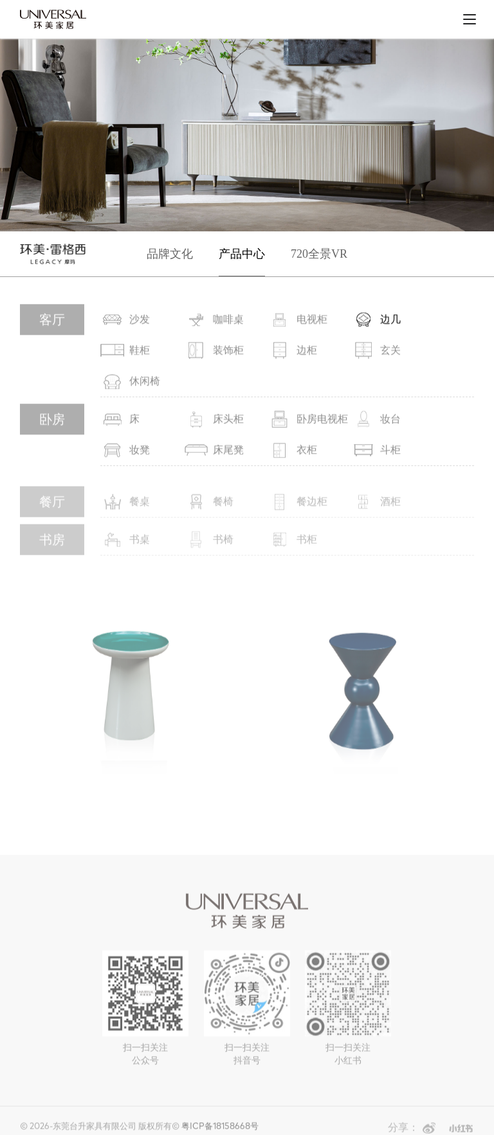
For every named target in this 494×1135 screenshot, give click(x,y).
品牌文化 (170, 253)
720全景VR (319, 253)
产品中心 (242, 253)
